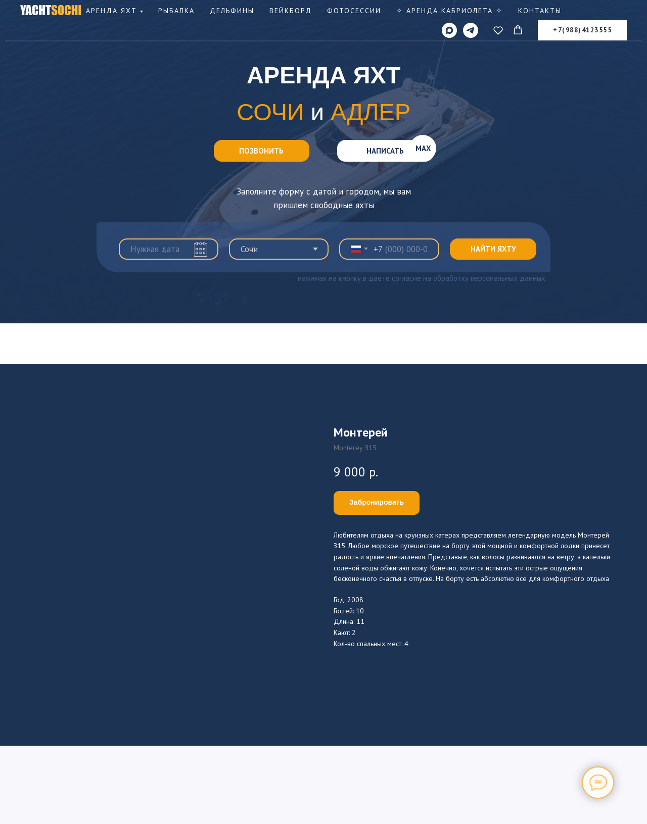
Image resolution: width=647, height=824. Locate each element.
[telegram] (470, 30)
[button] (498, 30)
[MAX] (449, 30)
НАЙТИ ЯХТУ (493, 249)
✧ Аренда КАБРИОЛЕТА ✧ (449, 10)
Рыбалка (176, 10)
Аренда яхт (111, 10)
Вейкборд (290, 10)
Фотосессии (354, 10)
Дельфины (232, 10)
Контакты (540, 10)
